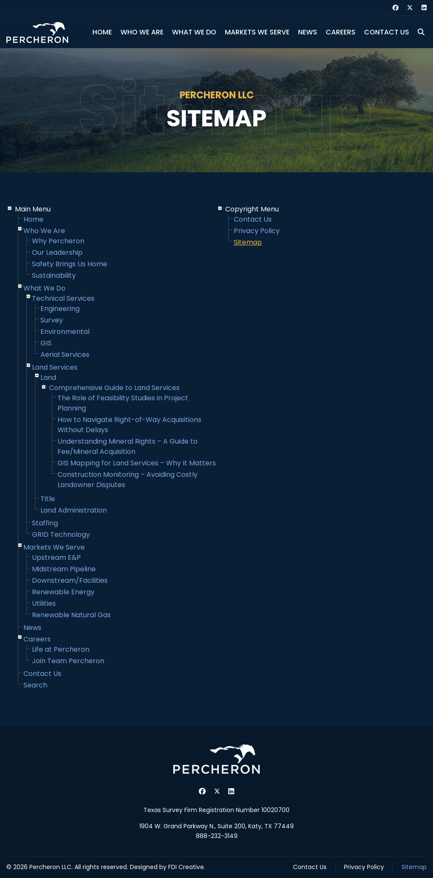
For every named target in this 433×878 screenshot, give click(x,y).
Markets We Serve (257, 32)
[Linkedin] (424, 7)
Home (102, 32)
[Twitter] (410, 7)
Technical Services (63, 298)
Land (48, 377)
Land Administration (73, 510)
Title (47, 499)
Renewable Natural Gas (71, 615)
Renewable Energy (63, 592)
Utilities (44, 603)
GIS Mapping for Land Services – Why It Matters (136, 463)
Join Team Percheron (68, 661)
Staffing (45, 523)
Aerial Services (64, 354)
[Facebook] (396, 7)
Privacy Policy (257, 231)
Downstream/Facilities (70, 580)
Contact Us (386, 32)
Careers (341, 32)
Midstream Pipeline (64, 569)
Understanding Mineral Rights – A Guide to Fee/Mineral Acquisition (127, 446)
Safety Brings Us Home (69, 264)
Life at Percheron (60, 649)
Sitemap (248, 242)
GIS (46, 343)
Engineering (60, 309)
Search (35, 685)
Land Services (54, 367)
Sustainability (54, 275)
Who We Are (141, 32)
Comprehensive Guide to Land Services (114, 388)
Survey (51, 320)
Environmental (64, 331)
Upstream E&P (56, 557)
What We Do (194, 32)
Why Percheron (58, 241)
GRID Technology (61, 534)
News (307, 32)
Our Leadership (57, 252)
